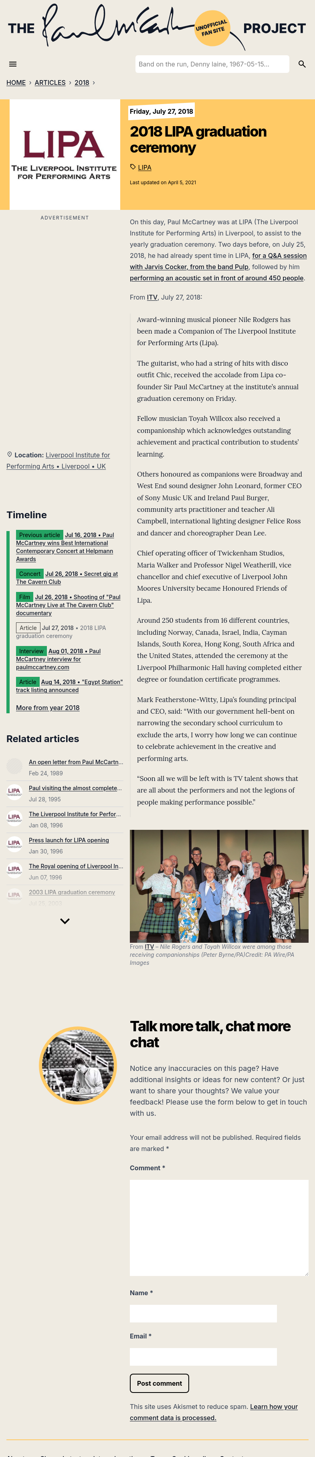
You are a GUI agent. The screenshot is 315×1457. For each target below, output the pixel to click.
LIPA (144, 167)
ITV (152, 297)
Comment (148, 1168)
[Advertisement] (64, 279)
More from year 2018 (48, 708)
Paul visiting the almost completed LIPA (81, 788)
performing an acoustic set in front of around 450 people (216, 278)
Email (141, 1336)
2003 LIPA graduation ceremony (72, 892)
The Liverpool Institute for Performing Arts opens (94, 814)
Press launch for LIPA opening (69, 840)
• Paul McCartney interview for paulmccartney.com (58, 659)
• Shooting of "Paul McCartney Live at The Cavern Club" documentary (68, 605)
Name (141, 1293)
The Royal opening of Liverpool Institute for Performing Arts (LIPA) (117, 866)
